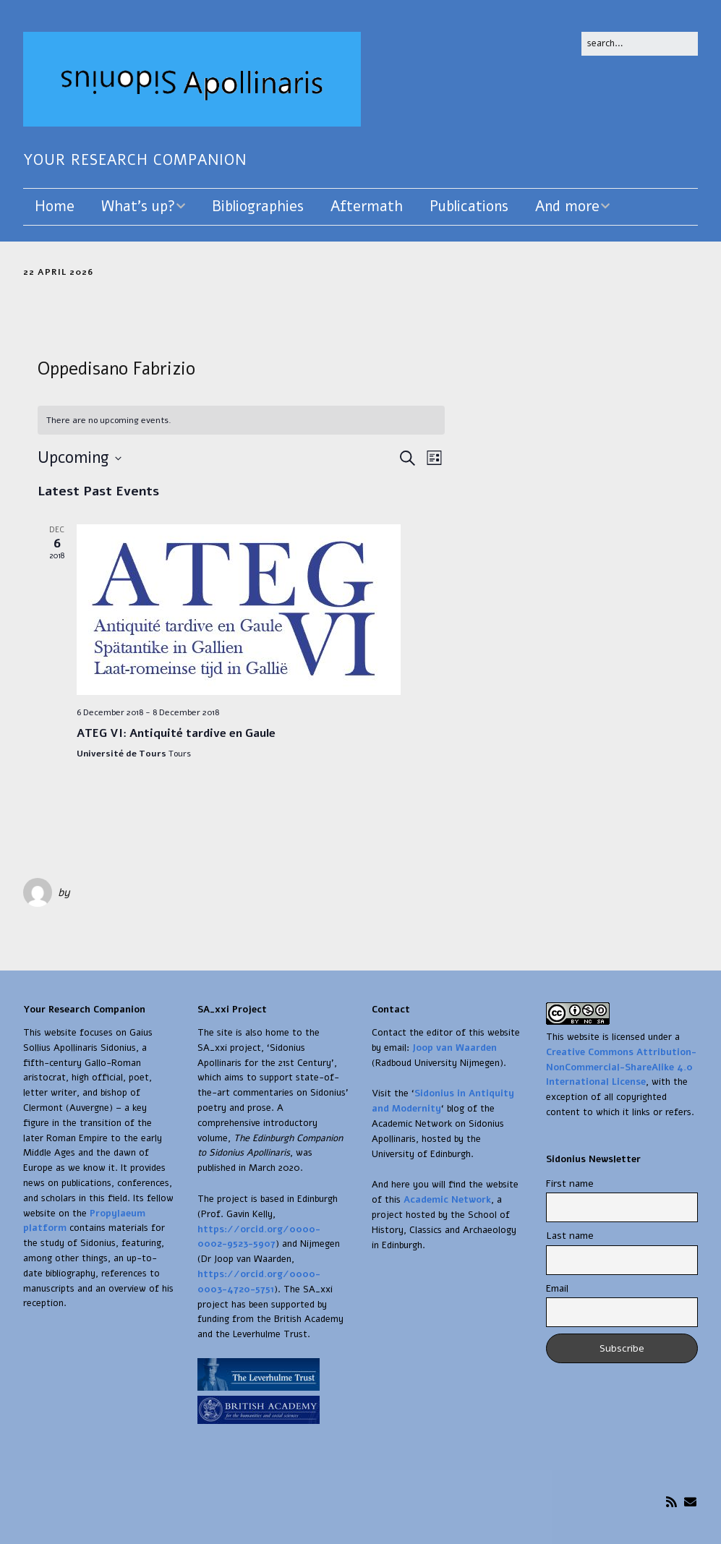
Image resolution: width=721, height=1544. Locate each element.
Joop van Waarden (454, 1047)
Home (54, 206)
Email (557, 1288)
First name (570, 1183)
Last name (570, 1235)
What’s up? (138, 206)
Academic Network (447, 1199)
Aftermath (366, 206)
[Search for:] (639, 44)
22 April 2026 (58, 272)
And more (567, 206)
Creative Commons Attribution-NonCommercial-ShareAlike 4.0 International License (621, 1067)
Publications (469, 206)
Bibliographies (258, 206)
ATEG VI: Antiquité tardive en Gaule (176, 733)
